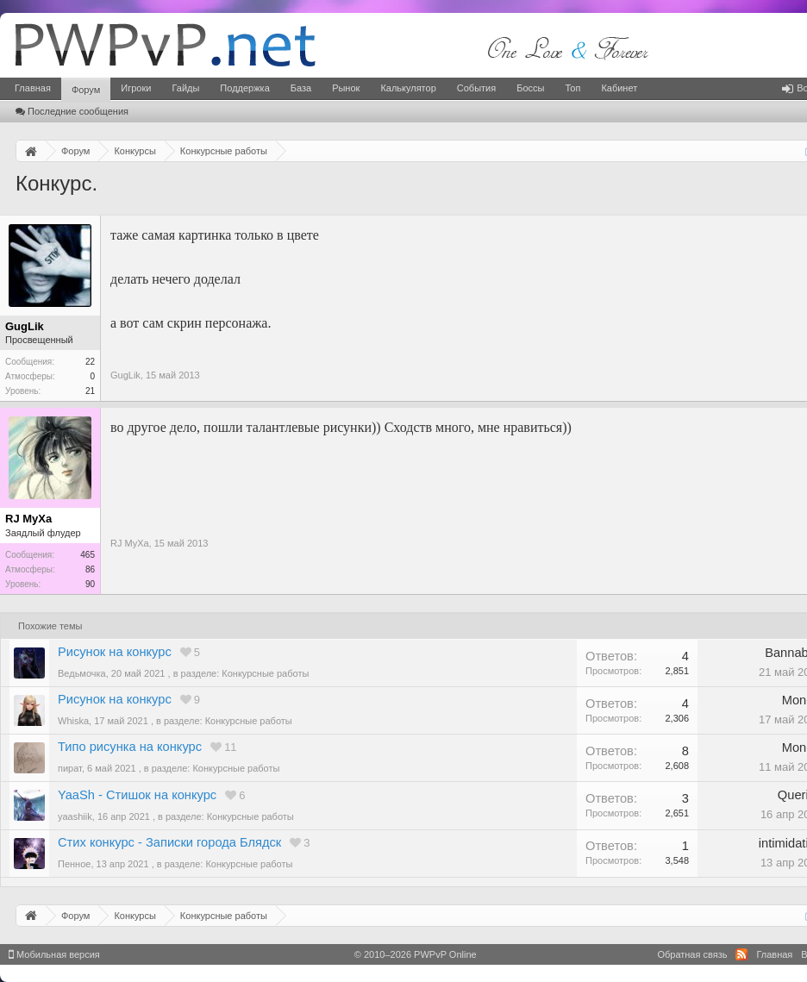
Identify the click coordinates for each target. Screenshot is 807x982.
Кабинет (619, 88)
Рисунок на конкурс (115, 652)
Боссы (530, 88)
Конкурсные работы (265, 673)
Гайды (185, 88)
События (476, 88)
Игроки (136, 88)
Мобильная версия (54, 954)
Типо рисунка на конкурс (130, 747)
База (301, 88)
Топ (572, 88)
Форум (86, 89)
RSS (741, 954)
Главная (33, 88)
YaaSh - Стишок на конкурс (137, 795)
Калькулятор (407, 88)
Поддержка (244, 88)
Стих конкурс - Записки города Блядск (169, 842)
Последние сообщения (72, 111)
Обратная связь (692, 954)
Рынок (346, 88)
